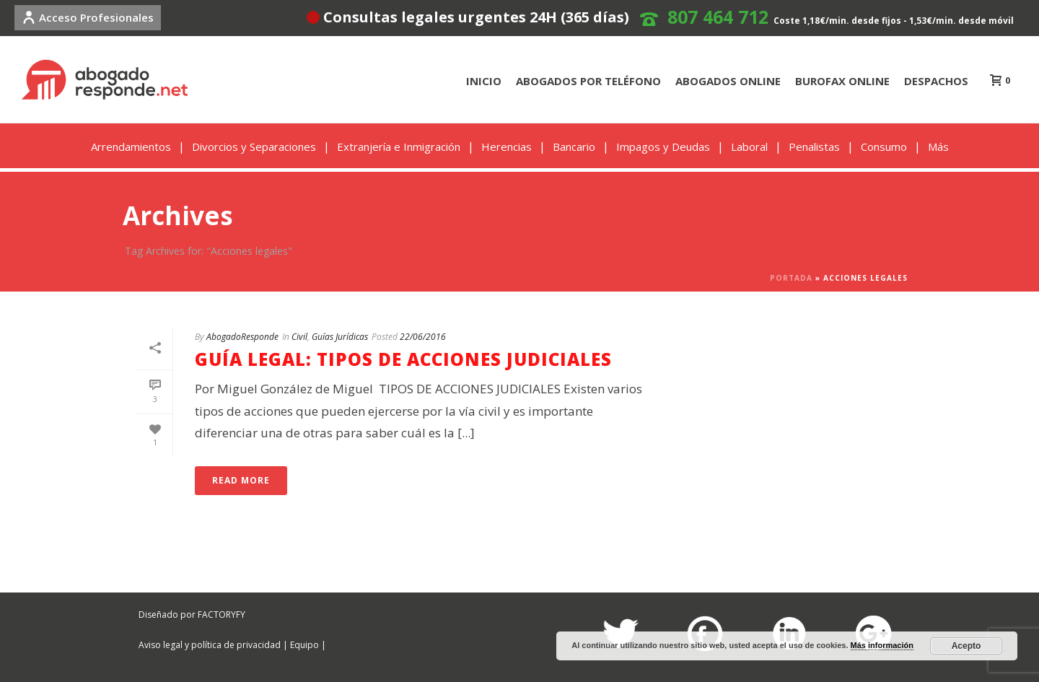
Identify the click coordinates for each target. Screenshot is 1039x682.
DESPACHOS (936, 81)
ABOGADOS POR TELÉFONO (588, 81)
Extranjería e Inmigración (398, 146)
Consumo (884, 146)
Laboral (749, 146)
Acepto (966, 646)
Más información (882, 645)
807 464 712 (717, 16)
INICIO (483, 81)
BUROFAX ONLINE (842, 81)
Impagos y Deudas (663, 146)
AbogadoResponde (242, 337)
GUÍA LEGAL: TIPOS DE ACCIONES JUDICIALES (403, 359)
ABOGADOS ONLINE (728, 81)
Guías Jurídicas (340, 337)
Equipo (304, 645)
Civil (299, 337)
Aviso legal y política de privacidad (210, 645)
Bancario (574, 146)
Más (938, 146)
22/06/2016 (423, 337)
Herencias (506, 146)
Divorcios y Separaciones (254, 146)
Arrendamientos (131, 146)
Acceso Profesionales (88, 17)
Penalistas (814, 146)
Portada (791, 278)
